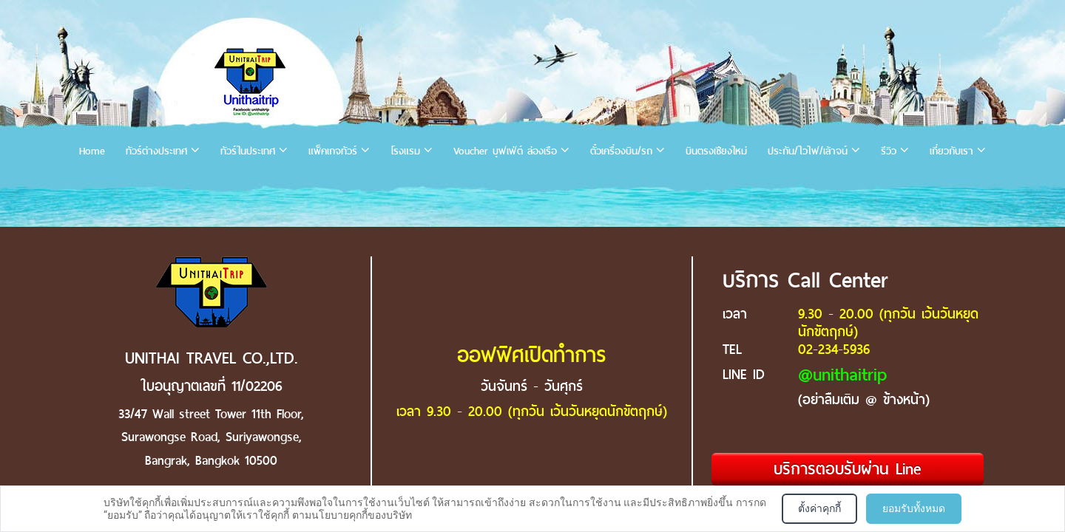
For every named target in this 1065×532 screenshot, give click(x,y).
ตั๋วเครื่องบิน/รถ (621, 151)
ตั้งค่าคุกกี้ (819, 508)
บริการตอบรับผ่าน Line (848, 469)
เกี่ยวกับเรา (951, 151)
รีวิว (888, 151)
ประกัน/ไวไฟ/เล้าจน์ (808, 151)
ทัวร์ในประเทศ (247, 151)
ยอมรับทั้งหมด (913, 508)
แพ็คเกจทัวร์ (332, 151)
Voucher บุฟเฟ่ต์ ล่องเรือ (505, 151)
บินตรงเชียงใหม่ (716, 151)
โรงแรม (405, 151)
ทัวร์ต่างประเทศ (156, 151)
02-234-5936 (834, 349)
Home (92, 151)
